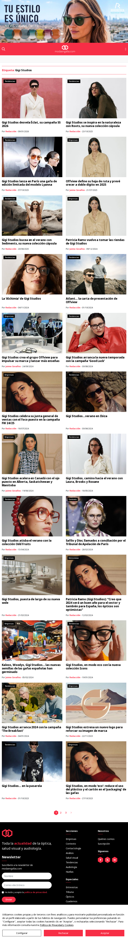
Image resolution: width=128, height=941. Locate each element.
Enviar (9, 899)
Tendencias (72, 862)
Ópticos (70, 896)
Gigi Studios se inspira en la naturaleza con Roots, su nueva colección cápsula (93, 124)
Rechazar (63, 933)
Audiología (71, 867)
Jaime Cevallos (77, 190)
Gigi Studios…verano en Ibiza (86, 416)
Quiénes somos (106, 839)
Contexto (71, 843)
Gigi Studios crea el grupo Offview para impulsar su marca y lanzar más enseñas (31, 359)
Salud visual (72, 857)
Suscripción (104, 843)
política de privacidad (35, 892)
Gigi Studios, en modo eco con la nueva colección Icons (93, 666)
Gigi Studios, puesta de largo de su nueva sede (31, 601)
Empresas (71, 839)
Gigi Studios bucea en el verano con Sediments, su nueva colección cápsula (29, 241)
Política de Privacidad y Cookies (57, 925)
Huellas (70, 871)
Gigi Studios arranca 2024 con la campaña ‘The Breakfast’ (31, 729)
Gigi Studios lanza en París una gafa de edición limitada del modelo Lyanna (29, 183)
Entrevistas (72, 887)
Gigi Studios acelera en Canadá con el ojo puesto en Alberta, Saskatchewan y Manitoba (31, 481)
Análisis (70, 853)
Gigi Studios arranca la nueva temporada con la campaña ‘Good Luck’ (95, 359)
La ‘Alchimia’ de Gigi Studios (21, 298)
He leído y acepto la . (26, 892)
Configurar (22, 933)
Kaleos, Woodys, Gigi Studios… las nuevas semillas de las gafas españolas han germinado (31, 668)
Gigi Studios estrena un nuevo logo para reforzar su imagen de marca (94, 729)
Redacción (11, 131)
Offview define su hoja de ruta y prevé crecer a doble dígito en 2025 (93, 183)
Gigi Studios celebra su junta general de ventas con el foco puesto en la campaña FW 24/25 (31, 419)
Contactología (73, 848)
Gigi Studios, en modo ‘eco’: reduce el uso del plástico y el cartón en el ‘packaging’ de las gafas (96, 789)
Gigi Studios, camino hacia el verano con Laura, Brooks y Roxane (94, 480)
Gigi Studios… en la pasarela (22, 786)
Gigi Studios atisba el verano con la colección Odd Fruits (27, 542)
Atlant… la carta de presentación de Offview (92, 300)
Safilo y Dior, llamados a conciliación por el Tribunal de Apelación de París (96, 542)
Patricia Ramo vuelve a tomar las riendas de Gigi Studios (95, 241)
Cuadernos (71, 901)
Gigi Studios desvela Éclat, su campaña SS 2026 (31, 124)
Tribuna (70, 892)
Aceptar (105, 933)
